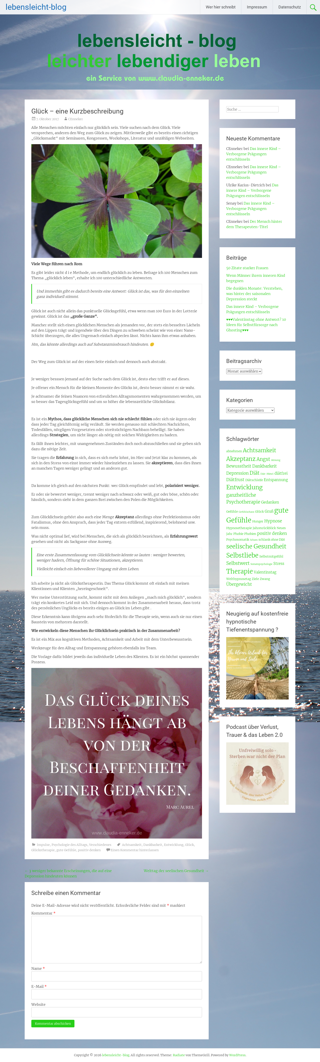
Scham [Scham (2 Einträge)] (254, 539)
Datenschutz (289, 7)
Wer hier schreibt (221, 7)
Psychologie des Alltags (69, 845)
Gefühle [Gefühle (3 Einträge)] (232, 512)
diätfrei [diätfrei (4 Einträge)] (281, 473)
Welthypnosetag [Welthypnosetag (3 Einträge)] (238, 579)
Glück (189, 845)
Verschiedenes (100, 845)
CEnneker (75, 119)
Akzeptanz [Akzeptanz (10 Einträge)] (241, 458)
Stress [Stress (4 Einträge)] (278, 563)
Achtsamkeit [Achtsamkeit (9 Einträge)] (259, 450)
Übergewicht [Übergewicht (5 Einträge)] (239, 584)
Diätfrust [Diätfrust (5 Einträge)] (235, 479)
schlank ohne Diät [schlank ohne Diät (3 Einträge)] (271, 540)
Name (38, 968)
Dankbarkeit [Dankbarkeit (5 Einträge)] (264, 466)
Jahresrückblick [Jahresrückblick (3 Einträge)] (264, 528)
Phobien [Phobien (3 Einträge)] (250, 534)
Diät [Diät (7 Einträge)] (255, 473)
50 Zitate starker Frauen (247, 268)
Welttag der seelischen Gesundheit (176, 871)
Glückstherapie (43, 850)
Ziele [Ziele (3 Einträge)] (255, 579)
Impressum (257, 7)
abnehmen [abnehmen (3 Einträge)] (234, 451)
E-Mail (39, 986)
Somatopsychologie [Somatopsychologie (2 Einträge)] (261, 564)
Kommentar (43, 913)
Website (38, 1004)
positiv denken (89, 850)
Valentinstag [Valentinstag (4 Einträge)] (265, 572)
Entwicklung (173, 845)
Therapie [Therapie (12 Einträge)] (239, 571)
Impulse (43, 845)
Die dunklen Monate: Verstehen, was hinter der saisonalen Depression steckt (254, 293)
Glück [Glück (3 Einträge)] (259, 512)
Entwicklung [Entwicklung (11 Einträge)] (244, 487)
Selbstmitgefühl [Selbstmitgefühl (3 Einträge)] (271, 556)
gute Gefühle (66, 850)
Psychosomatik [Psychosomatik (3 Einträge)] (237, 540)
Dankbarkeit (152, 845)
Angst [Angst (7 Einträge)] (263, 459)
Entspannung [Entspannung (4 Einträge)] (276, 480)
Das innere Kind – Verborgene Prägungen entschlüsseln (253, 153)
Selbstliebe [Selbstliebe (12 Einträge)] (242, 555)
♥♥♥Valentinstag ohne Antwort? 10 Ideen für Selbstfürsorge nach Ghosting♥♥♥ (256, 324)
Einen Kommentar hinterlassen (135, 850)
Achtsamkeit (132, 845)
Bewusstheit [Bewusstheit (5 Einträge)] (238, 466)
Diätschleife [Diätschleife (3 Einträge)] (254, 480)
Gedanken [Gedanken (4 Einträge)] (270, 502)
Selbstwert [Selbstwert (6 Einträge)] (238, 563)
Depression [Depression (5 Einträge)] (237, 473)
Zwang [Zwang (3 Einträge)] (265, 579)
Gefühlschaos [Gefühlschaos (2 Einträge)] (246, 511)
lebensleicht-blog (36, 7)
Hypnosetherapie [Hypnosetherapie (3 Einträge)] (239, 528)
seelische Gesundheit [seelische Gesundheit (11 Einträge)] (256, 546)
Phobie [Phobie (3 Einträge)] (238, 534)
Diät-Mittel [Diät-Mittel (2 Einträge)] (267, 473)
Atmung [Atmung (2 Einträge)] (275, 460)
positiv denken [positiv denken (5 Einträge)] (272, 533)
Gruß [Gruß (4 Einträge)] (269, 511)
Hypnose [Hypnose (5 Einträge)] (273, 521)
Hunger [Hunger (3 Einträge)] (257, 521)
